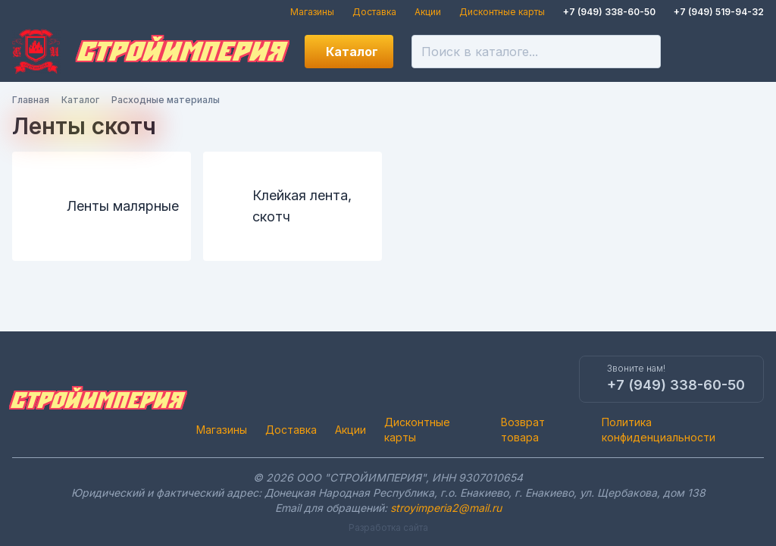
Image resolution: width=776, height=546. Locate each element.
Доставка (374, 11)
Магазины (312, 11)
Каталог (352, 51)
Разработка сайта (388, 527)
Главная (30, 99)
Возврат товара (523, 430)
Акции (428, 11)
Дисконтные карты (502, 11)
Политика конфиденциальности (658, 430)
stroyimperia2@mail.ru (446, 507)
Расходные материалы (165, 99)
